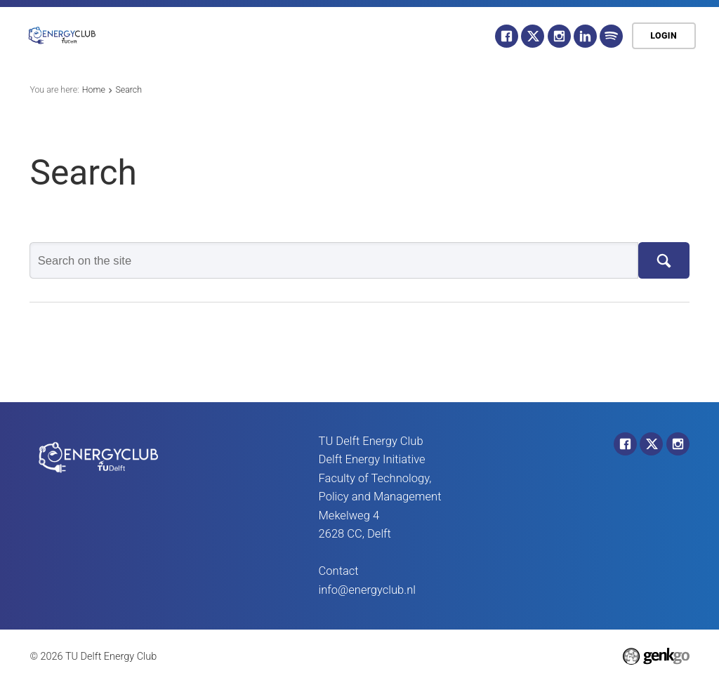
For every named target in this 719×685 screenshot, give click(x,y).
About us (221, 35)
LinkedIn (585, 36)
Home (158, 35)
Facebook (506, 36)
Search (128, 89)
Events (286, 35)
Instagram (559, 36)
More (451, 36)
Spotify (611, 36)
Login (663, 35)
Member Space (367, 35)
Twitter (532, 36)
